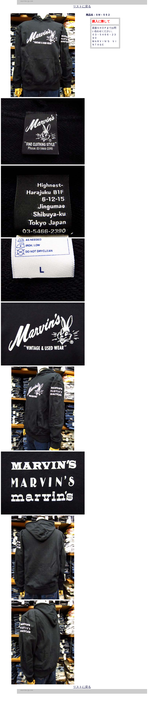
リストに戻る (82, 6)
